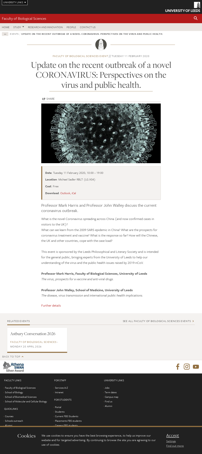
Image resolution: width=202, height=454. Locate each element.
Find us (108, 401)
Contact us (87, 27)
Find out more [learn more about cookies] (175, 446)
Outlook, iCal (68, 193)
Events (14, 34)
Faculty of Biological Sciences (24, 18)
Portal (58, 407)
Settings (171, 441)
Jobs (107, 388)
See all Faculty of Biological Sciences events (157, 321)
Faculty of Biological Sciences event (80, 56)
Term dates (111, 392)
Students (59, 412)
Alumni (8, 425)
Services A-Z (61, 388)
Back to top (11, 356)
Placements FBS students (68, 421)
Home (6, 27)
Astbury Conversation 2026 (32, 333)
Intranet (59, 392)
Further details (51, 305)
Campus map (111, 397)
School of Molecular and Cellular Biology (26, 401)
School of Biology (14, 392)
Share (50, 98)
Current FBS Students (66, 416)
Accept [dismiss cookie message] (172, 435)
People (71, 27)
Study (17, 27)
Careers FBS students (66, 425)
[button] (195, 18)
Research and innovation (45, 27)
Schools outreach (14, 421)
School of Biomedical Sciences (21, 397)
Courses (9, 416)
